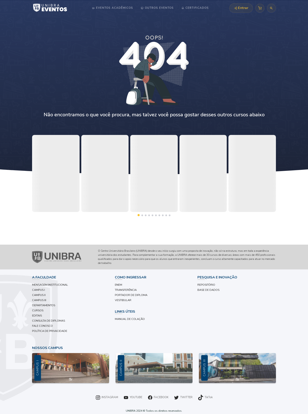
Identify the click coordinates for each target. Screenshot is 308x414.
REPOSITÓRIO (206, 285)
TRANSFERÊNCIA (126, 290)
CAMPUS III (39, 300)
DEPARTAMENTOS (43, 305)
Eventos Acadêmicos (114, 8)
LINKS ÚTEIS (125, 311)
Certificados (196, 8)
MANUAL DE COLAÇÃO (130, 319)
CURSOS (37, 310)
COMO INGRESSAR (130, 277)
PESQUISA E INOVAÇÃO (217, 277)
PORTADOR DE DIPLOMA (131, 295)
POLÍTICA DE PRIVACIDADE (49, 331)
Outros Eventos (159, 8)
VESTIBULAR (123, 300)
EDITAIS (37, 316)
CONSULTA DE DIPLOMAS (48, 321)
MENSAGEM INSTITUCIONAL (50, 285)
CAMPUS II (39, 295)
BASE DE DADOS (208, 290)
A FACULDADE (44, 277)
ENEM (118, 285)
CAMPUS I (38, 290)
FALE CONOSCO (42, 326)
